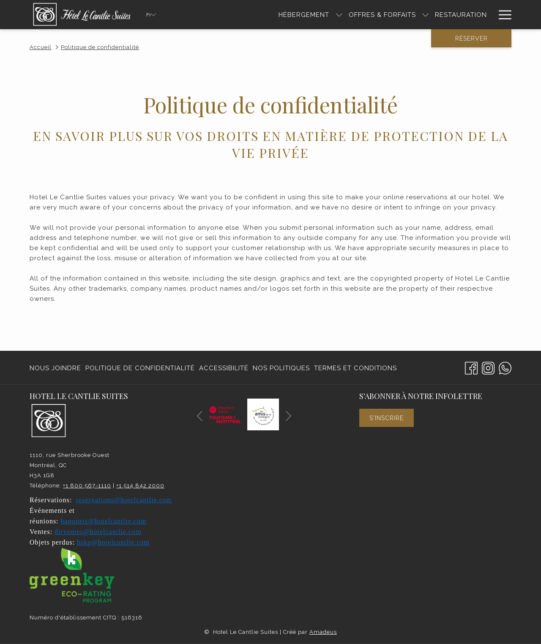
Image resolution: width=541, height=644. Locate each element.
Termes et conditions (355, 368)
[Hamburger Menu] (501, 14)
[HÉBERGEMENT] (304, 14)
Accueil (41, 47)
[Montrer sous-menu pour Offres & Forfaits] (425, 14)
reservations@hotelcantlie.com (124, 500)
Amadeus (323, 632)
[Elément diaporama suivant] (288, 416)
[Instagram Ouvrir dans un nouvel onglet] (488, 367)
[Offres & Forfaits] (382, 14)
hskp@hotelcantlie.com (113, 542)
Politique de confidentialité (140, 368)
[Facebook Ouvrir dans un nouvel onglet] (471, 367)
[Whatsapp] (505, 367)
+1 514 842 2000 (140, 485)
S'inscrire (386, 418)
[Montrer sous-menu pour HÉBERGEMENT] (339, 14)
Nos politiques (281, 368)
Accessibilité (224, 368)
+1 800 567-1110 (87, 485)
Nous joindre (55, 368)
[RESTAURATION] (460, 14)
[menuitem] (56, 368)
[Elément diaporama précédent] (199, 416)
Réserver (471, 38)
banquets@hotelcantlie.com (104, 521)
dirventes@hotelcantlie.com (98, 531)
